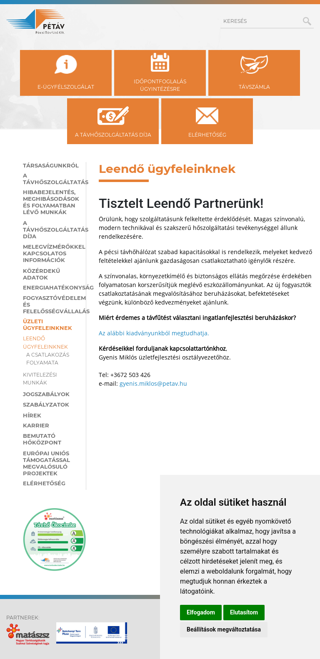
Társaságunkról (51, 165)
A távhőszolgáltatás (51, 178)
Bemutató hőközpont (42, 439)
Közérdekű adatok (41, 274)
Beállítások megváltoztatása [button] (224, 629)
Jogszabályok (46, 394)
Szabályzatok (46, 404)
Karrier (36, 425)
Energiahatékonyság (51, 287)
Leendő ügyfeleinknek (45, 342)
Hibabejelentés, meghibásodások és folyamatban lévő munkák (51, 202)
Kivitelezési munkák (40, 379)
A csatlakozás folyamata (47, 359)
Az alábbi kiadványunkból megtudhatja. (154, 333)
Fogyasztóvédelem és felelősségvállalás (51, 305)
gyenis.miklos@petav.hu (153, 383)
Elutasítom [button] (244, 612)
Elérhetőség (44, 483)
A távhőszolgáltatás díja (51, 230)
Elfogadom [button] (201, 612)
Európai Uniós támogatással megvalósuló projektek (46, 463)
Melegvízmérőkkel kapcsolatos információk (51, 253)
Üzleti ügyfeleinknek (47, 324)
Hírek (32, 415)
